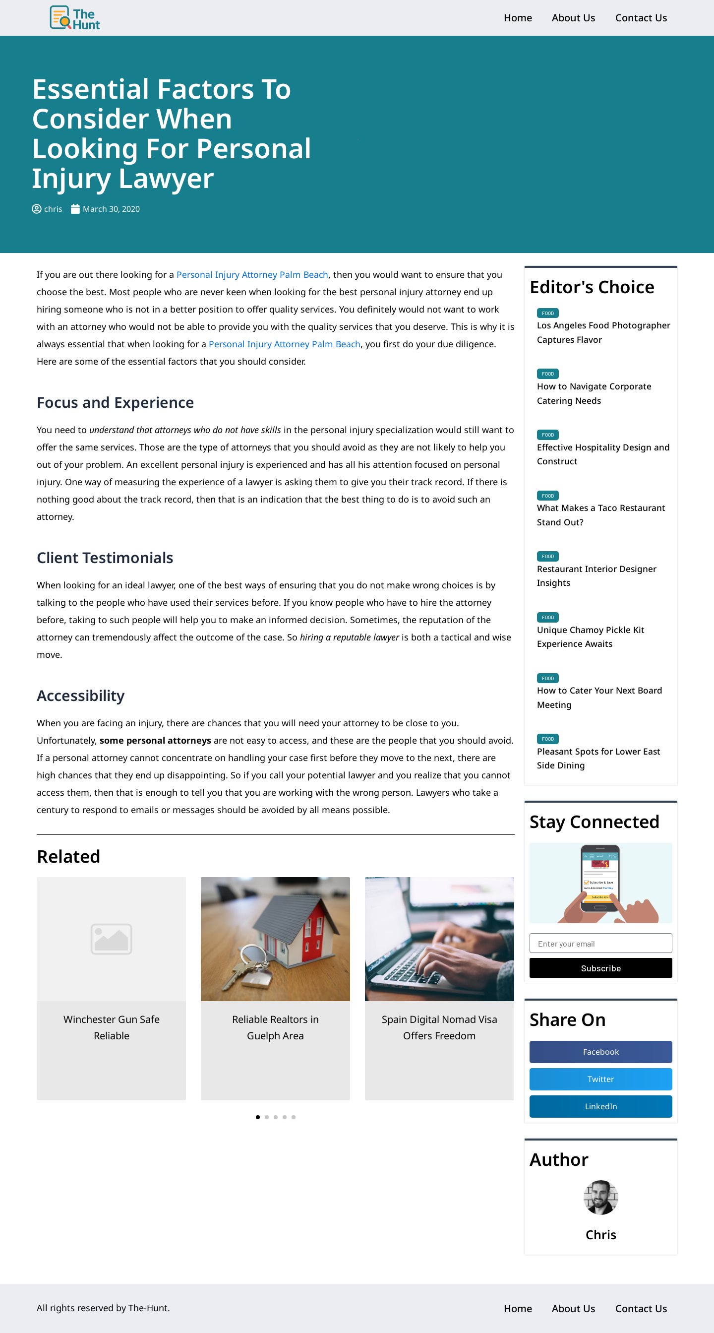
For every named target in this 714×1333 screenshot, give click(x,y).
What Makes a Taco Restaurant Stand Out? (602, 518)
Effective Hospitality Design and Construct (604, 456)
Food (548, 313)
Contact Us (641, 17)
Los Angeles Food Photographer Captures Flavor (601, 332)
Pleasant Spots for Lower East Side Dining (600, 766)
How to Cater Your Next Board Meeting (601, 704)
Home (518, 17)
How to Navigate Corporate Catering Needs (595, 394)
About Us (573, 17)
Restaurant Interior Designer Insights (598, 580)
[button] (258, 1117)
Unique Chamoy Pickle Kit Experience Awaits (591, 642)
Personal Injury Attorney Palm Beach (254, 274)
